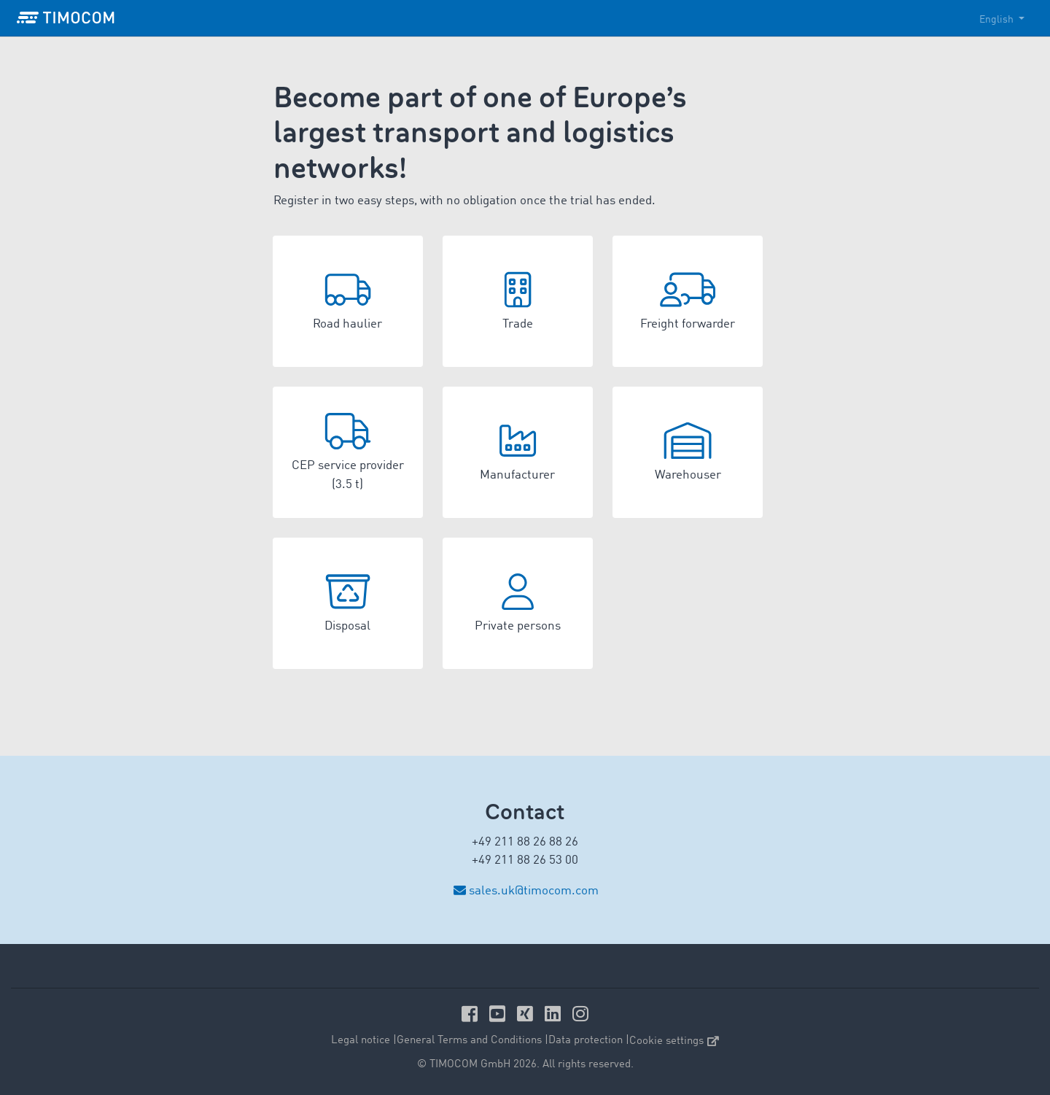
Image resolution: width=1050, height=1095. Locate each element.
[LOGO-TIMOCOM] (65, 18)
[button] (348, 301)
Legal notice (360, 1040)
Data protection (585, 1040)
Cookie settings (674, 1041)
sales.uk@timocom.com (534, 891)
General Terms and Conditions (469, 1040)
